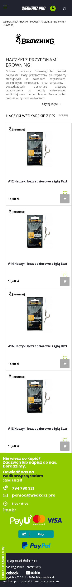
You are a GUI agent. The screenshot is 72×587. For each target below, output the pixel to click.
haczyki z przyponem (52, 21)
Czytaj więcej (51, 104)
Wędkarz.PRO (10, 21)
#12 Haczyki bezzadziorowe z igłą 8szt (37, 181)
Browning (8, 25)
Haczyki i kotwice (29, 21)
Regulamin (17, 567)
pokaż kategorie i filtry (3, 562)
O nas (6, 567)
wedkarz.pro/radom (23, 475)
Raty (38, 567)
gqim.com (52, 581)
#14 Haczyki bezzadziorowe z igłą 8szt (37, 264)
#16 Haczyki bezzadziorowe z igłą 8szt (37, 346)
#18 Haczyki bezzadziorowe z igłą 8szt (37, 429)
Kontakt (30, 567)
